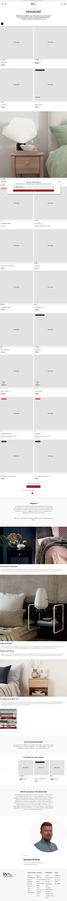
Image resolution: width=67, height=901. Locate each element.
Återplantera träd (49, 893)
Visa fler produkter (33, 486)
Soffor (28, 888)
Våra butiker (57, 883)
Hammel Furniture (40, 883)
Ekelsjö (38, 881)
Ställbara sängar (30, 892)
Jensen (38, 887)
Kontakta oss (57, 877)
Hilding (38, 885)
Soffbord (29, 886)
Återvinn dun (48, 891)
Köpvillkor (48, 879)
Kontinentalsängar (31, 877)
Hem (31, 8)
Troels (38, 895)
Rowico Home (40, 889)
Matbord (29, 879)
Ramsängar (29, 884)
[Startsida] (33, 3)
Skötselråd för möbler (49, 884)
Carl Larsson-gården (41, 879)
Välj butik (33, 190)
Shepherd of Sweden (39, 892)
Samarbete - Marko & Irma (50, 896)
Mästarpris (48, 881)
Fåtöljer (29, 875)
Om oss (47, 875)
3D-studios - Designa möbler (49, 888)
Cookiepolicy (57, 875)
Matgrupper (30, 881)
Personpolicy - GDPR (58, 880)
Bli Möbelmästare (49, 877)
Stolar (28, 890)
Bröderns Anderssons (39, 876)
